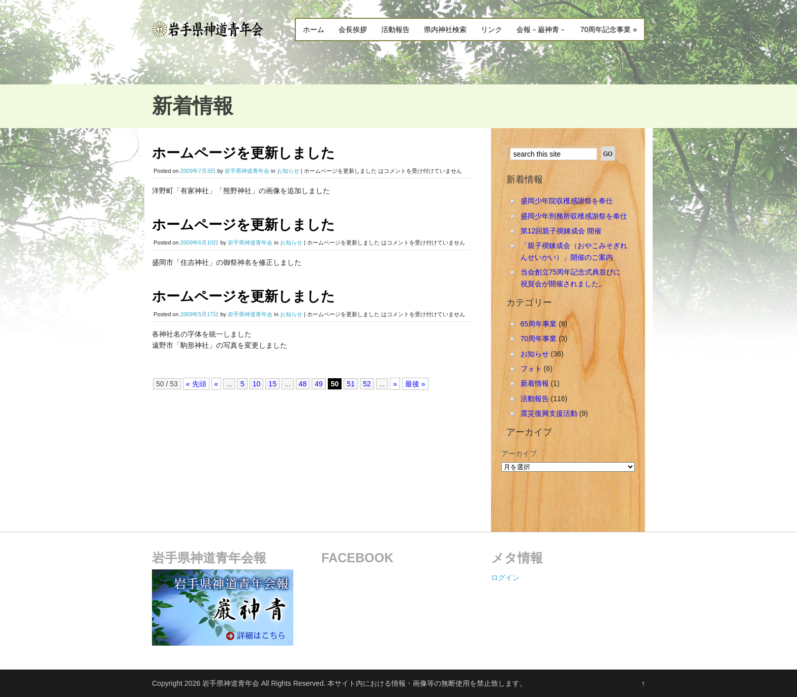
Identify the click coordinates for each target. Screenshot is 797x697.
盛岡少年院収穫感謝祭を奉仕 (566, 201)
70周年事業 (538, 339)
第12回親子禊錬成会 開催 (560, 231)
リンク (491, 29)
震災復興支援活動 (548, 413)
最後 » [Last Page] (415, 384)
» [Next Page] (395, 384)
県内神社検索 (445, 29)
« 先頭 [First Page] (196, 384)
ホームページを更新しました (243, 153)
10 (257, 384)
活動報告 (395, 29)
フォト (531, 369)
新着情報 (534, 383)
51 (351, 384)
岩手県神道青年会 (247, 171)
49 (319, 384)
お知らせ (288, 171)
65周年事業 (538, 324)
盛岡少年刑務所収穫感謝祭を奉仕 (573, 216)
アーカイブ (519, 453)
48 (303, 384)
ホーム (313, 29)
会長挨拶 (353, 29)
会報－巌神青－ (541, 29)
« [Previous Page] (216, 384)
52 (367, 384)
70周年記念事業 (608, 29)
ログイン (505, 577)
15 (272, 384)
